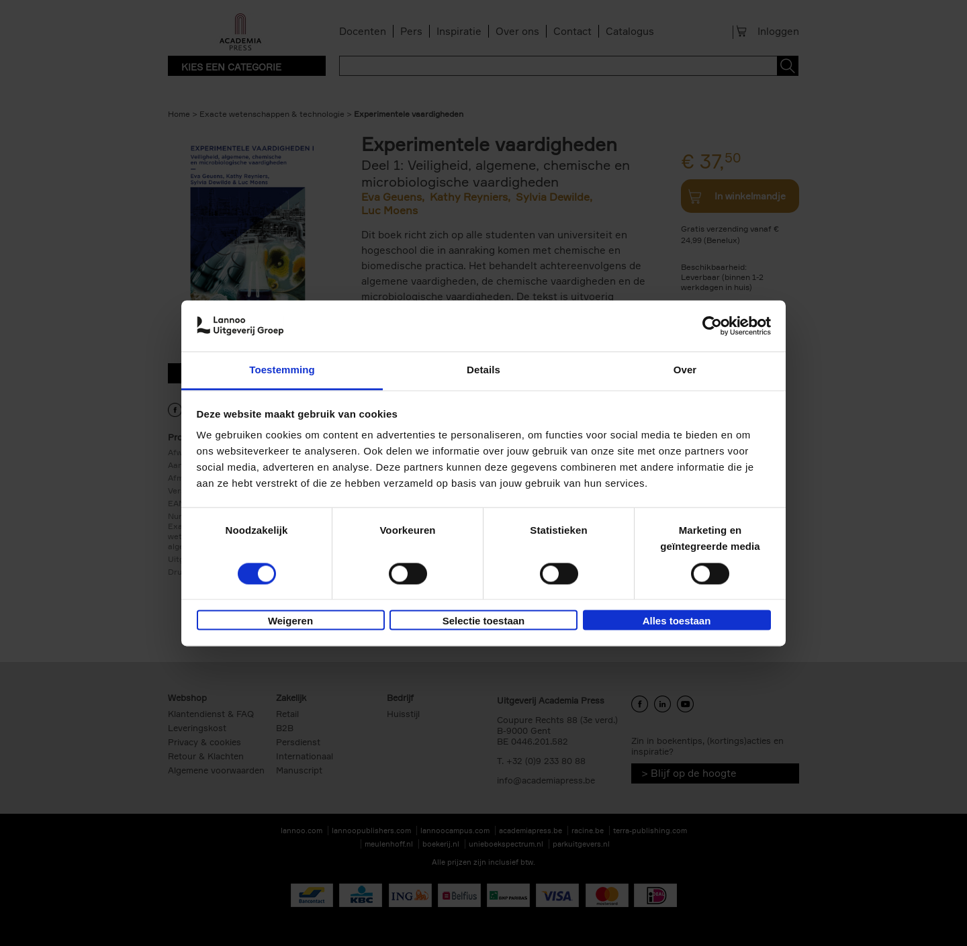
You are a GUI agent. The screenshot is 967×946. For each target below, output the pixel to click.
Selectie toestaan (484, 621)
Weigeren (290, 621)
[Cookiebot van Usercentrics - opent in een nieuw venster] (712, 326)
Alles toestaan (677, 621)
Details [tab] (483, 370)
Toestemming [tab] (282, 370)
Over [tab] (685, 370)
